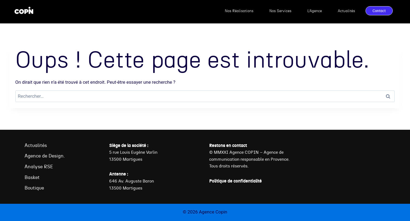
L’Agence (314, 11)
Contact (379, 10)
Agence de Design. (45, 156)
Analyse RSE (39, 166)
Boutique (34, 188)
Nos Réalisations (239, 11)
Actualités (346, 11)
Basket (32, 177)
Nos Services (280, 11)
